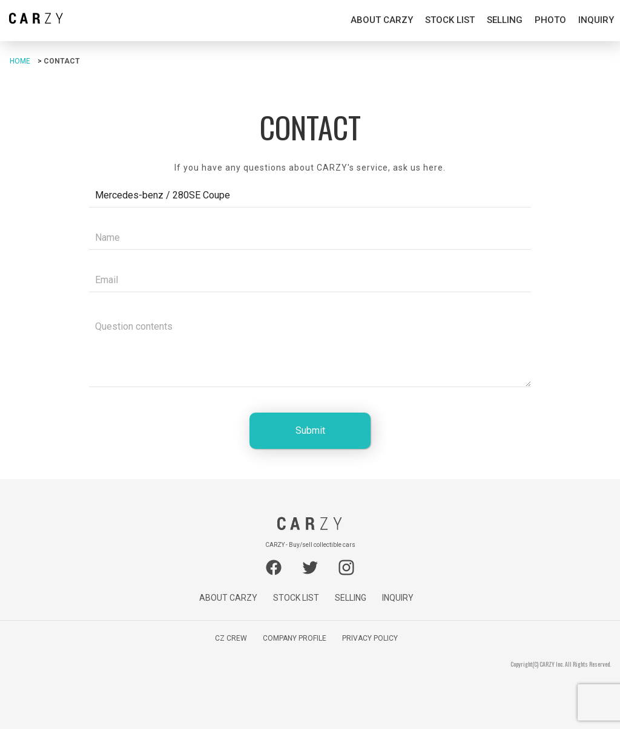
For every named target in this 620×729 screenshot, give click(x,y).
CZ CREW (231, 638)
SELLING (505, 20)
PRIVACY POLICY (370, 638)
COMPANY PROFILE (294, 638)
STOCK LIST (450, 20)
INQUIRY (596, 20)
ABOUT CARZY (382, 20)
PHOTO (550, 20)
